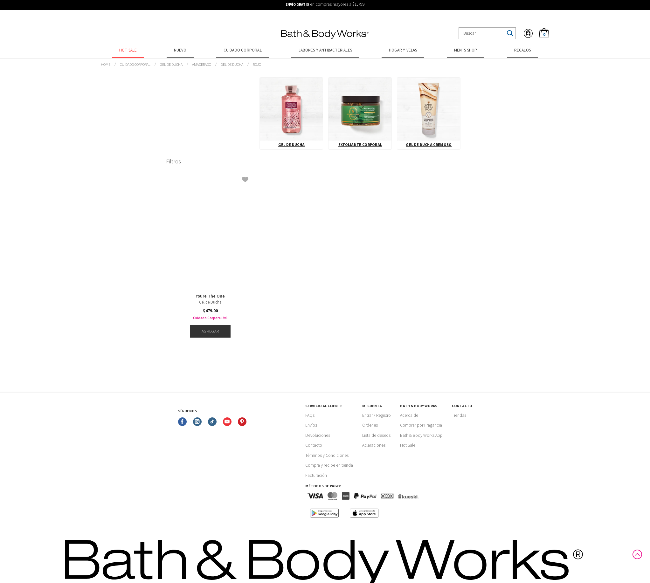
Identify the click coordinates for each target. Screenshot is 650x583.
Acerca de (409, 415)
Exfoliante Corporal (360, 144)
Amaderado (201, 64)
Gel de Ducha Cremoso (429, 144)
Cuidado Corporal (243, 50)
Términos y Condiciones (327, 455)
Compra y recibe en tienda (329, 465)
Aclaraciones (373, 445)
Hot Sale (128, 50)
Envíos (311, 425)
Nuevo (180, 50)
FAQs (310, 415)
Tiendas (459, 415)
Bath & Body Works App (421, 435)
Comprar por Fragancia (421, 425)
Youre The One (210, 296)
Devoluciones (317, 435)
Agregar (210, 331)
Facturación (316, 475)
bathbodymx (105, 65)
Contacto (313, 445)
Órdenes (370, 425)
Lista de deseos (376, 435)
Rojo (257, 64)
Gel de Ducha (171, 64)
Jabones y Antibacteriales (325, 50)
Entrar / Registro (376, 415)
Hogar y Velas (403, 50)
